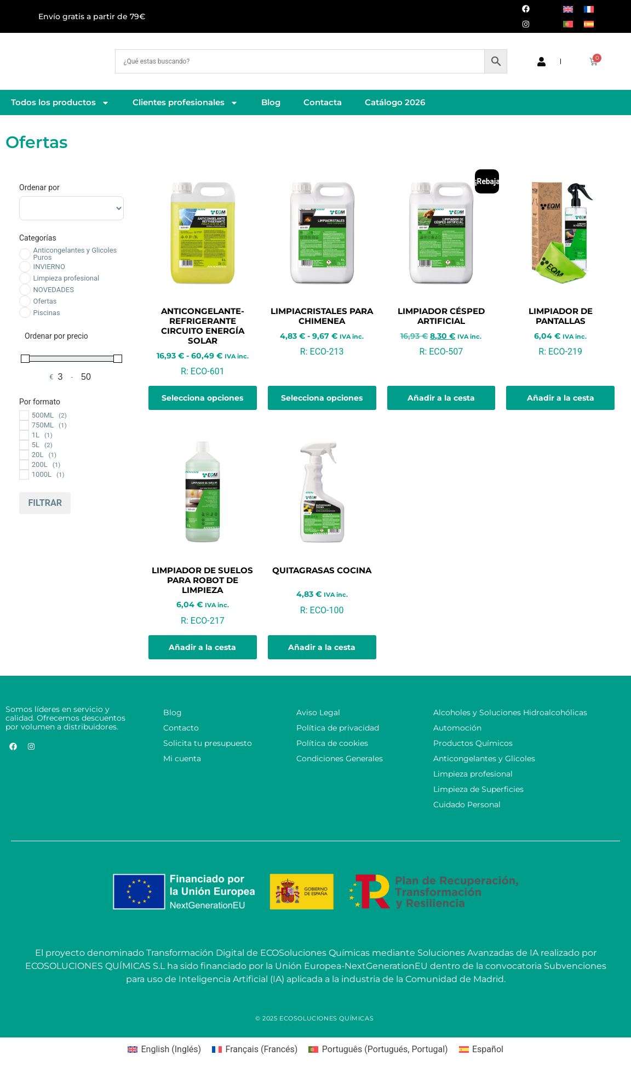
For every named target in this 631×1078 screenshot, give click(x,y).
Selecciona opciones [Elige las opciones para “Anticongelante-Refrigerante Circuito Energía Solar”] (202, 398)
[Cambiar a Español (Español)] (481, 1049)
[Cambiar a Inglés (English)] (164, 1049)
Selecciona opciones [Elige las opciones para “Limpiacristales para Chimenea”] (322, 398)
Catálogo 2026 (395, 102)
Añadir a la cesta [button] (441, 398)
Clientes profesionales (185, 102)
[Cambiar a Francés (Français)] (254, 1049)
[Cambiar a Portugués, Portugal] (568, 23)
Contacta (322, 102)
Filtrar (45, 503)
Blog (270, 102)
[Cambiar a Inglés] (568, 9)
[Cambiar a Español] (588, 23)
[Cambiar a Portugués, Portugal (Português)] (378, 1049)
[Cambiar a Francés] (588, 9)
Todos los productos (60, 102)
